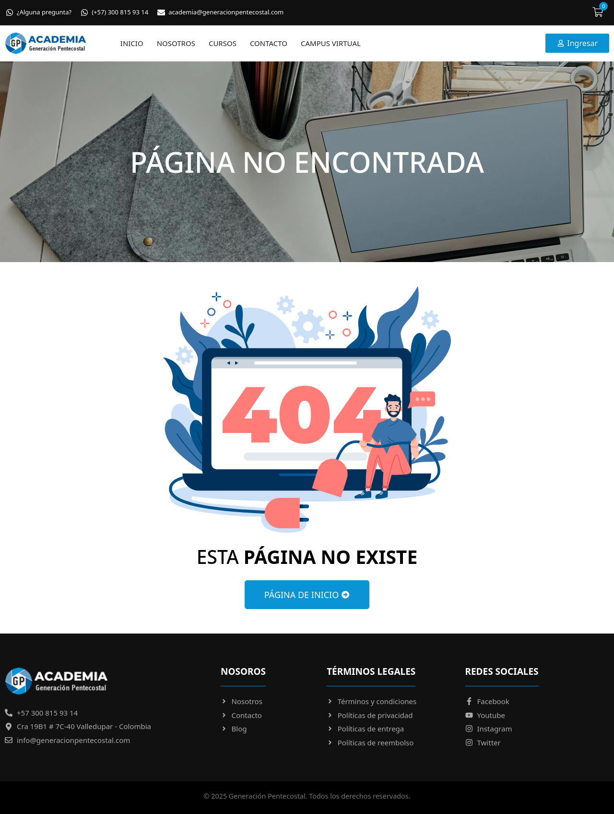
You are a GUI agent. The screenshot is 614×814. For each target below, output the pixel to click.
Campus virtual (331, 43)
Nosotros (176, 43)
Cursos (222, 43)
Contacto (268, 43)
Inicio (131, 43)
